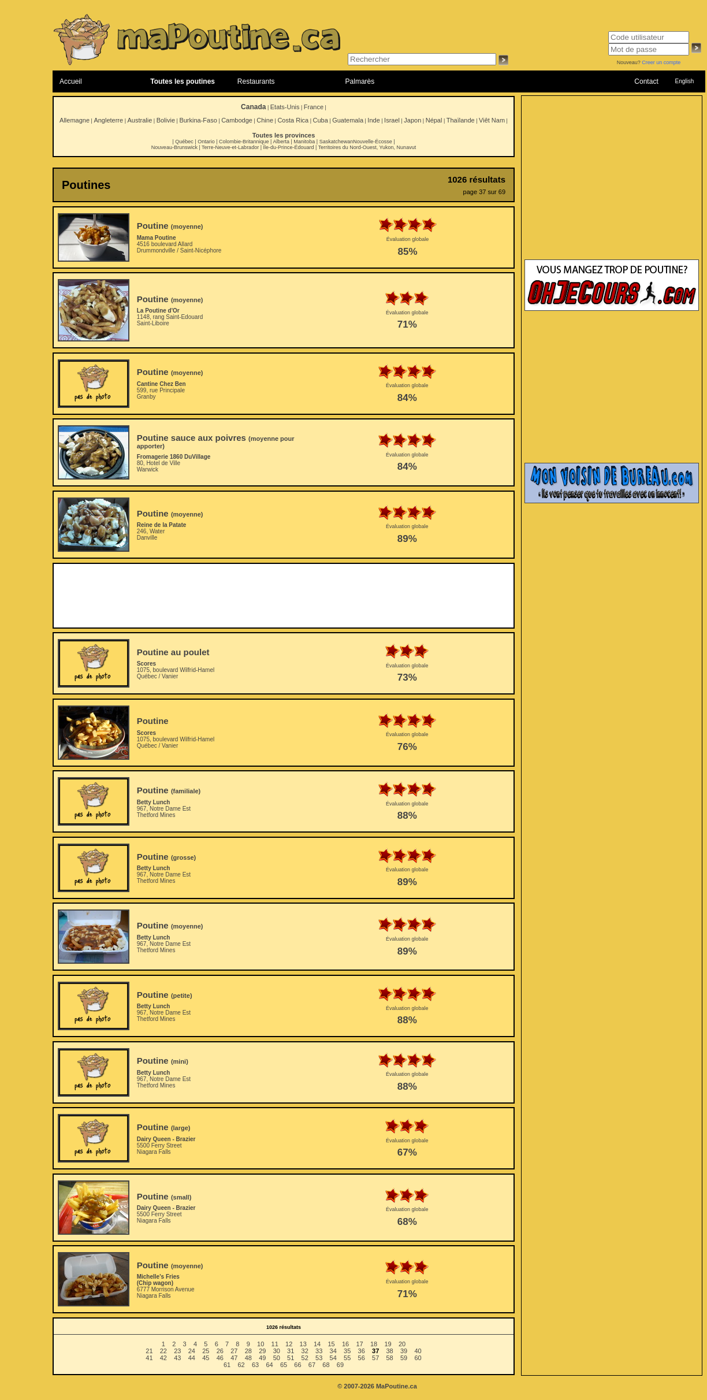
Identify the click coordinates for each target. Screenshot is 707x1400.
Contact (646, 81)
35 (347, 1350)
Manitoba (304, 141)
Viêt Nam (492, 120)
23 (177, 1350)
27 (233, 1350)
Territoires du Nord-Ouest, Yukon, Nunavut (367, 147)
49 (262, 1357)
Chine (264, 120)
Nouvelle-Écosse (372, 141)
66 (297, 1364)
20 (402, 1343)
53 (318, 1357)
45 (205, 1357)
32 (305, 1350)
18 (373, 1343)
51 (290, 1357)
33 (318, 1350)
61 (227, 1364)
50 (276, 1357)
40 (417, 1350)
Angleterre (108, 120)
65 (283, 1364)
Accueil (70, 81)
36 (361, 1350)
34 (333, 1350)
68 (325, 1364)
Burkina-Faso (198, 120)
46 (220, 1357)
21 (149, 1350)
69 (340, 1364)
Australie (139, 120)
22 (163, 1350)
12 (288, 1343)
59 (403, 1357)
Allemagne (74, 120)
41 (149, 1357)
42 (163, 1357)
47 (233, 1357)
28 (248, 1350)
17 (359, 1343)
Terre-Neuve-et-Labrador (230, 147)
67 (311, 1364)
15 (331, 1343)
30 (276, 1350)
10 (260, 1343)
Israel (392, 120)
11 (274, 1343)
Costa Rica (292, 120)
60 (417, 1357)
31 (290, 1350)
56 (361, 1357)
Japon (412, 120)
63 (255, 1364)
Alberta (281, 141)
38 (389, 1350)
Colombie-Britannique (244, 141)
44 (191, 1357)
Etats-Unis (285, 106)
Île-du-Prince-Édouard (288, 147)
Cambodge (236, 120)
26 (220, 1350)
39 (403, 1350)
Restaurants (256, 81)
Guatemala (347, 120)
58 (389, 1357)
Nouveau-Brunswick (174, 147)
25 (205, 1350)
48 (248, 1357)
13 (303, 1343)
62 (240, 1364)
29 (262, 1350)
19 (387, 1343)
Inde (373, 120)
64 (269, 1364)
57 (375, 1357)
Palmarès (360, 81)
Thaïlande (460, 120)
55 (347, 1357)
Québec (184, 141)
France (313, 106)
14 (317, 1343)
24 (191, 1350)
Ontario (206, 141)
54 (333, 1357)
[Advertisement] (283, 596)
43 (177, 1357)
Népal (434, 120)
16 (345, 1343)
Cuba (320, 120)
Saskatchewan (336, 141)
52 (305, 1357)
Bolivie (166, 120)
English (684, 81)
